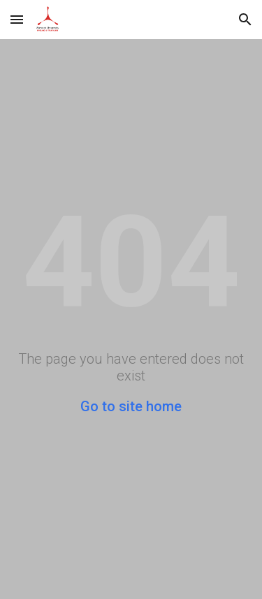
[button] (17, 19)
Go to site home (131, 406)
